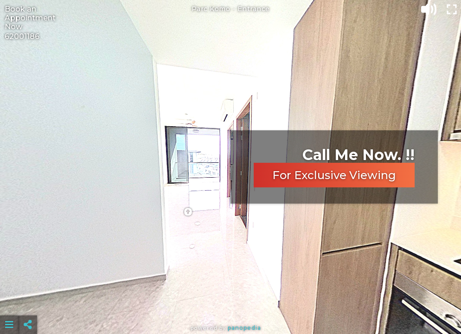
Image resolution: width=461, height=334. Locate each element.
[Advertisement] (230, 301)
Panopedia (244, 327)
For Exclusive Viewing (334, 175)
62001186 (22, 36)
